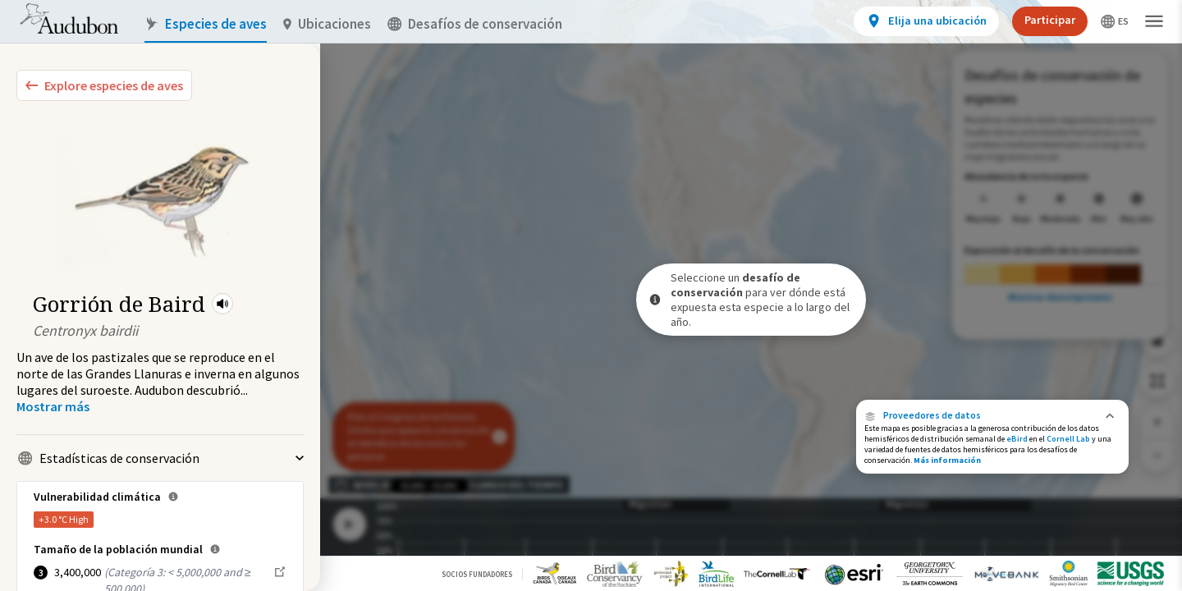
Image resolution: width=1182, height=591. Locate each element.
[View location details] (926, 21)
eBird (1017, 438)
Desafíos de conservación (474, 24)
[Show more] (52, 406)
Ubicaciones (327, 24)
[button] (222, 303)
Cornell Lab (1068, 438)
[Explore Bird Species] (104, 85)
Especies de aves (205, 24)
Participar (1049, 19)
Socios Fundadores (477, 574)
